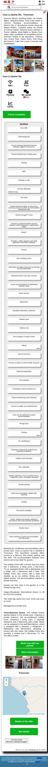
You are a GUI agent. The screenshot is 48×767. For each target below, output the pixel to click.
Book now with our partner (30, 644)
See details (24, 732)
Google (39, 758)
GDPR (38, 762)
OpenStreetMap (40, 714)
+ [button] (6, 680)
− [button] (6, 684)
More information (30, 652)
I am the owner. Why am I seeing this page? (16, 741)
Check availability (16, 114)
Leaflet (30, 714)
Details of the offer (24, 721)
